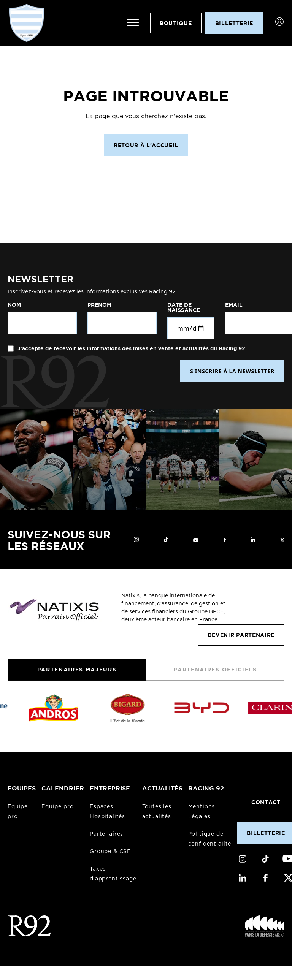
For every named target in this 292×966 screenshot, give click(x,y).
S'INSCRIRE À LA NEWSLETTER (232, 371)
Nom (14, 304)
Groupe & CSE (110, 851)
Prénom (99, 304)
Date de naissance (183, 307)
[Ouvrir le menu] (133, 23)
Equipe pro (57, 806)
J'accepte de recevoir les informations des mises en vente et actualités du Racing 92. (131, 348)
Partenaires (106, 834)
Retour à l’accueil (146, 145)
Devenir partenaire (241, 635)
